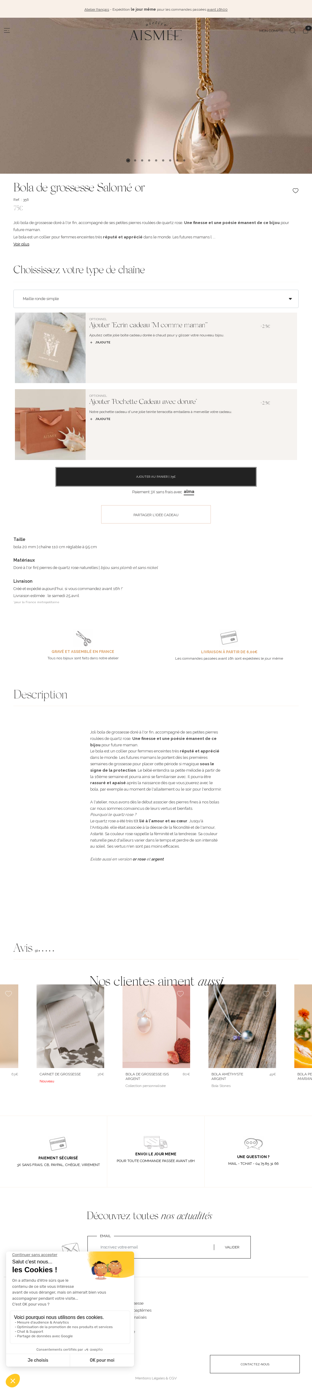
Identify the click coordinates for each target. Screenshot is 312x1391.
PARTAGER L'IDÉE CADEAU (156, 514)
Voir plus (21, 243)
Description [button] (40, 695)
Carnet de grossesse (60, 1073)
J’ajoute (99, 341)
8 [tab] (177, 159)
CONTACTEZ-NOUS (255, 1363)
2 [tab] (135, 159)
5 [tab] (156, 159)
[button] (156, 948)
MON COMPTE (271, 30)
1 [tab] (128, 159)
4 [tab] (149, 159)
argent (157, 858)
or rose (139, 858)
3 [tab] (142, 159)
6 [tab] (163, 159)
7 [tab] (170, 159)
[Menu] (7, 29)
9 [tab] (184, 159)
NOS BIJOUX (121, 1296)
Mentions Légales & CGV (156, 1377)
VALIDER (232, 1246)
